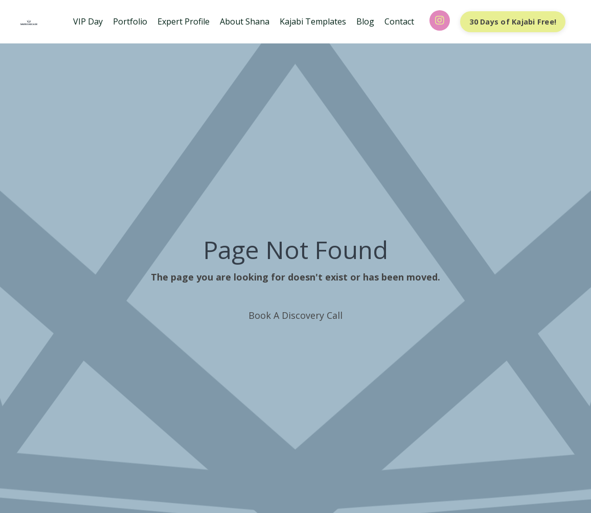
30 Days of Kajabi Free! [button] (512, 22)
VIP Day (88, 21)
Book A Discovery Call (295, 315)
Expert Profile (183, 21)
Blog (365, 21)
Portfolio (130, 21)
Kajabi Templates (313, 21)
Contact (399, 21)
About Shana (244, 21)
